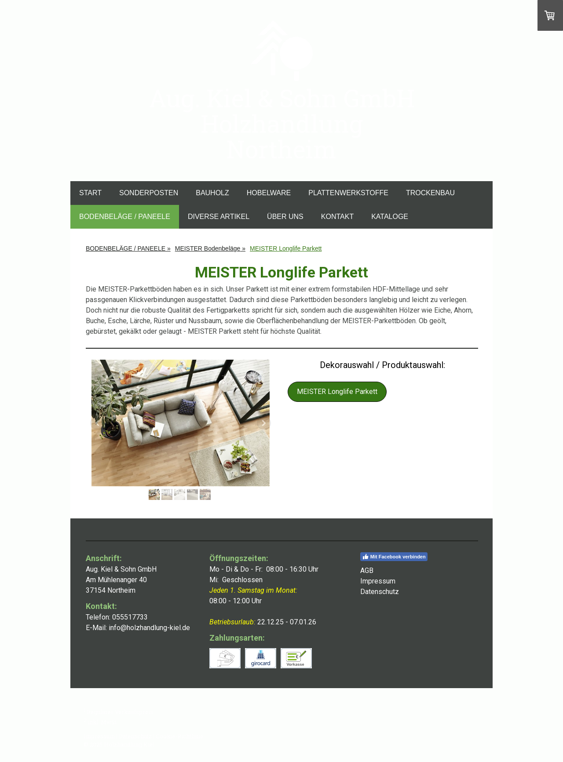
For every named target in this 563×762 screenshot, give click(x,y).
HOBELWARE (269, 193)
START (90, 193)
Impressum (99, 736)
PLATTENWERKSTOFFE (348, 193)
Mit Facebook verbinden (394, 556)
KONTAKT (337, 216)
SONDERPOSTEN (148, 193)
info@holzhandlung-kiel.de (149, 627)
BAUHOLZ (212, 193)
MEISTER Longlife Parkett (337, 391)
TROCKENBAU (430, 193)
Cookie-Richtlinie (179, 736)
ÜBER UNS (285, 216)
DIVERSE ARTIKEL (218, 216)
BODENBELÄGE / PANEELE (124, 216)
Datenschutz (135, 736)
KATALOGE (389, 216)
